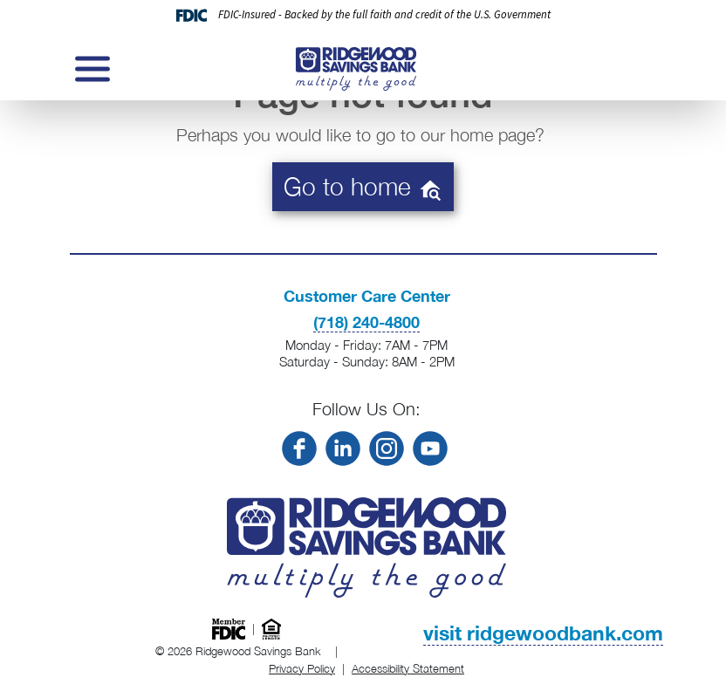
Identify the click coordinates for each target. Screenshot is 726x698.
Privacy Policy (302, 668)
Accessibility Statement (408, 668)
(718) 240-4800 (366, 322)
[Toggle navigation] (90, 68)
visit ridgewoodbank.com (543, 633)
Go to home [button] (363, 187)
